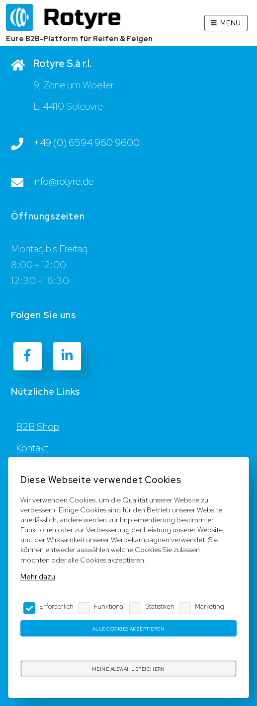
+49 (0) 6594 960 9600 (86, 142)
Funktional (109, 606)
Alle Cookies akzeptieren (128, 629)
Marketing (209, 606)
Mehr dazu (37, 576)
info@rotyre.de (63, 181)
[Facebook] (27, 356)
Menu (230, 23)
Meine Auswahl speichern (128, 669)
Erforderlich (56, 606)
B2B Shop (37, 426)
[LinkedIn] (67, 356)
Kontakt (32, 447)
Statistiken (160, 606)
